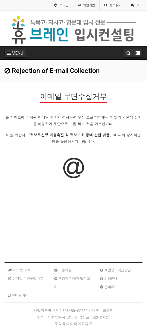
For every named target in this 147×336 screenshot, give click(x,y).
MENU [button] (15, 53)
